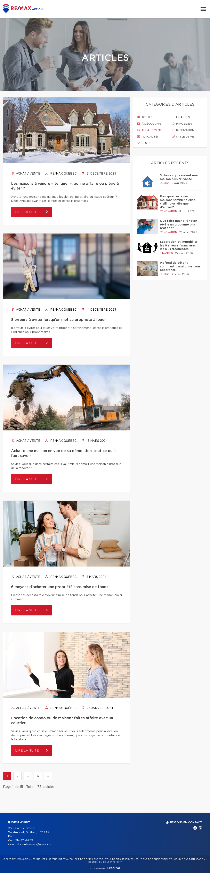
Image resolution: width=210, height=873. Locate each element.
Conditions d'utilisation (189, 859)
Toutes (145, 117)
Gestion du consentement (105, 862)
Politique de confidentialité (154, 859)
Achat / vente (25, 173)
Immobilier (182, 123)
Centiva (113, 868)
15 (38, 776)
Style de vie (183, 136)
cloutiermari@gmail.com (36, 844)
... (27, 776)
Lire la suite (27, 212)
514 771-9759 (24, 840)
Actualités (148, 136)
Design (144, 143)
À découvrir (149, 123)
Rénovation (183, 130)
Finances (181, 117)
